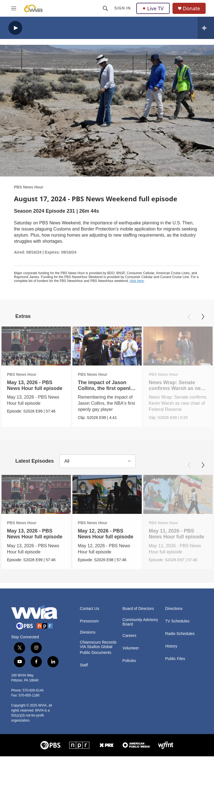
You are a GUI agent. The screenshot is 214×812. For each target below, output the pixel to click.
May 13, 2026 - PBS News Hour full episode (34, 385)
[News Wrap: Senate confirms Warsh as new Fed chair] (163, 346)
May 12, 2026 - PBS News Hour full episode (105, 534)
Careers (130, 636)
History (171, 647)
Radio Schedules (180, 634)
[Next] (203, 316)
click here (137, 281)
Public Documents (95, 653)
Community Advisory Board (140, 623)
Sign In (122, 8)
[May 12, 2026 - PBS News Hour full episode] (106, 494)
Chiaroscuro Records (98, 643)
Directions (174, 609)
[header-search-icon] (105, 8)
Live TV (153, 8)
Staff (84, 666)
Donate (191, 8)
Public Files (175, 660)
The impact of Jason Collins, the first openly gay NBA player (92, 388)
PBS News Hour (28, 187)
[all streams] (206, 28)
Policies (129, 661)
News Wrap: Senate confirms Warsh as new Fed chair (162, 388)
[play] (15, 28)
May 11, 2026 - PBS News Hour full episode (175, 534)
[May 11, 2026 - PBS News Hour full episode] (177, 494)
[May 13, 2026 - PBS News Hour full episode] (36, 346)
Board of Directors (138, 609)
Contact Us (89, 609)
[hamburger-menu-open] (13, 8)
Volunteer (131, 649)
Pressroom (89, 622)
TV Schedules (177, 622)
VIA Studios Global (96, 648)
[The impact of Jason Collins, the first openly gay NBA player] (93, 346)
